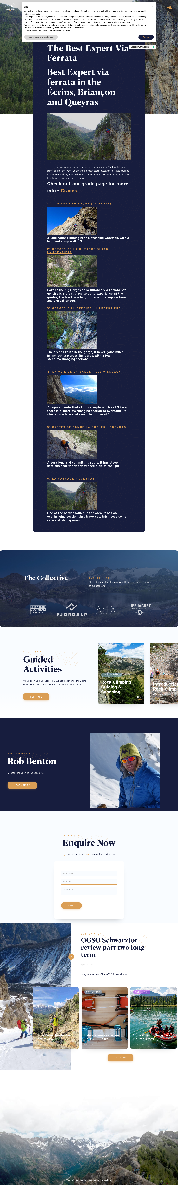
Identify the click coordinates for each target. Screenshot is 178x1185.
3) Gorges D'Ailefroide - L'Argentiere (84, 308)
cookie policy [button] (35, 14)
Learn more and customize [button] (41, 37)
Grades (69, 190)
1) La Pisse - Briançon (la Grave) (79, 203)
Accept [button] (146, 37)
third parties (73, 17)
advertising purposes (135, 19)
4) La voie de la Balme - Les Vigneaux (84, 371)
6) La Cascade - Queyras (71, 478)
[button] (152, 6)
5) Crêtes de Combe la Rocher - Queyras (86, 427)
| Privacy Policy (106, 1180)
